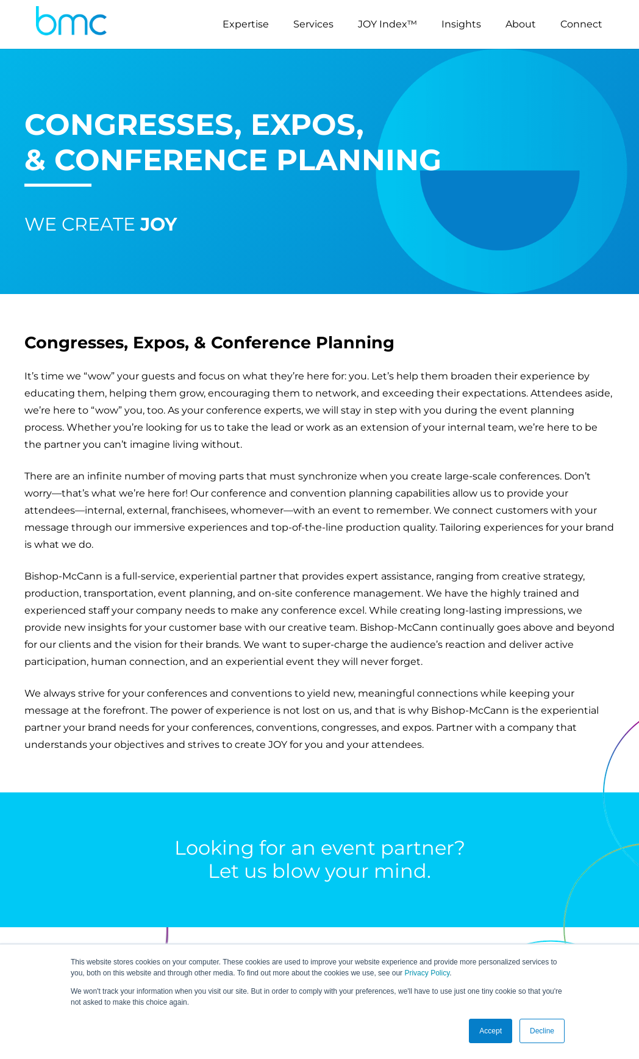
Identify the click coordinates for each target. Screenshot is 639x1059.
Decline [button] (542, 1031)
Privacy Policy (426, 973)
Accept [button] (490, 1031)
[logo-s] (71, 24)
